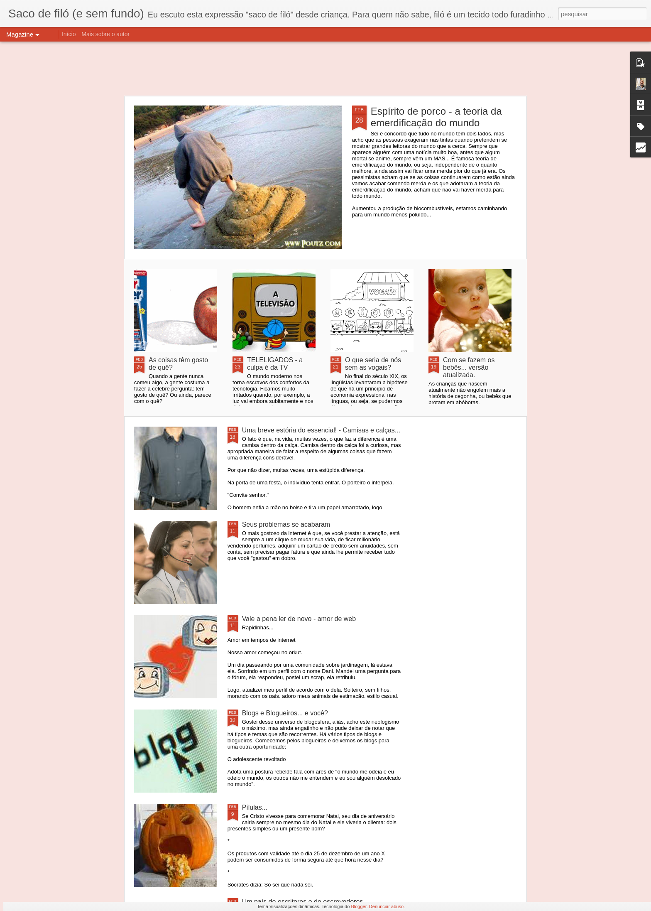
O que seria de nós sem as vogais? (373, 363)
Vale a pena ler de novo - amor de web (299, 618)
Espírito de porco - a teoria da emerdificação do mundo (436, 117)
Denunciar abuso (386, 906)
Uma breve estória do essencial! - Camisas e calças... (321, 430)
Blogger (358, 906)
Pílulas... (254, 807)
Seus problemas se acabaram (286, 524)
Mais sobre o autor (105, 34)
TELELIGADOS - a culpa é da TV (275, 363)
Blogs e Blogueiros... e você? (285, 713)
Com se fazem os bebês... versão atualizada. (468, 367)
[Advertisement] (325, 68)
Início (69, 34)
